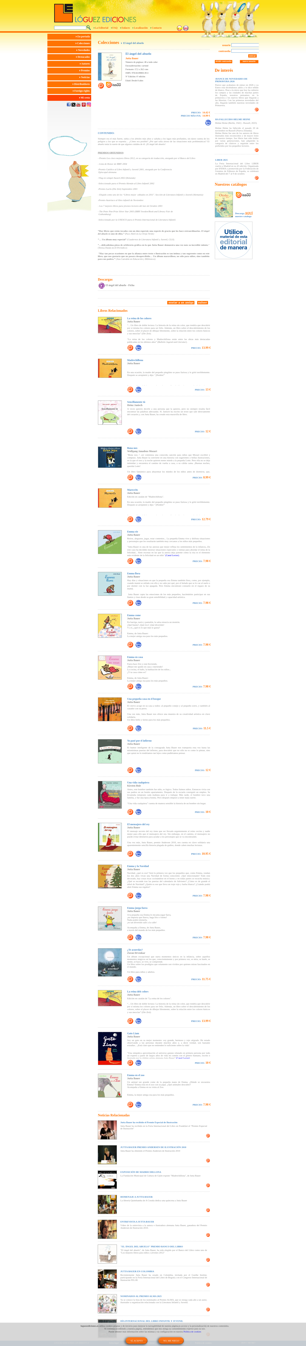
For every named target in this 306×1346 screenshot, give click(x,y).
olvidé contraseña (224, 61)
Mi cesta (85, 97)
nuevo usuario (249, 61)
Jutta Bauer (132, 58)
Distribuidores (82, 84)
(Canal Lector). (172, 555)
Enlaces (126, 27)
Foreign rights (82, 90)
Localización (141, 27)
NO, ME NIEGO (171, 1340)
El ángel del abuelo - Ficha (120, 285)
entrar (252, 55)
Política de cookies (192, 1331)
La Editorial (101, 27)
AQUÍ (249, 213)
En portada (83, 36)
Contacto (157, 27)
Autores (85, 63)
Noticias (85, 77)
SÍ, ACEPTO (136, 1340)
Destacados (83, 56)
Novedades (83, 50)
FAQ (115, 27)
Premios (85, 70)
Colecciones (83, 43)
